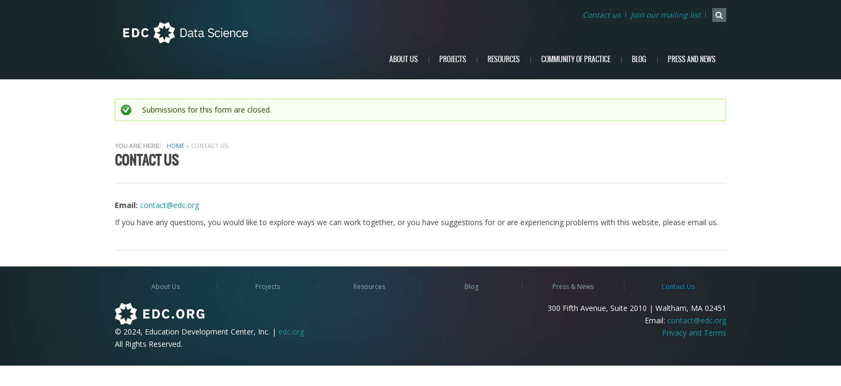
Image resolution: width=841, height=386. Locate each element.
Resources (504, 59)
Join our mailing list (665, 15)
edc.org (291, 331)
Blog (639, 59)
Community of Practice (575, 59)
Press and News (691, 59)
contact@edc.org (169, 205)
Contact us (601, 15)
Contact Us (678, 286)
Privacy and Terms (694, 333)
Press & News (573, 286)
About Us (403, 59)
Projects (452, 59)
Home (176, 146)
